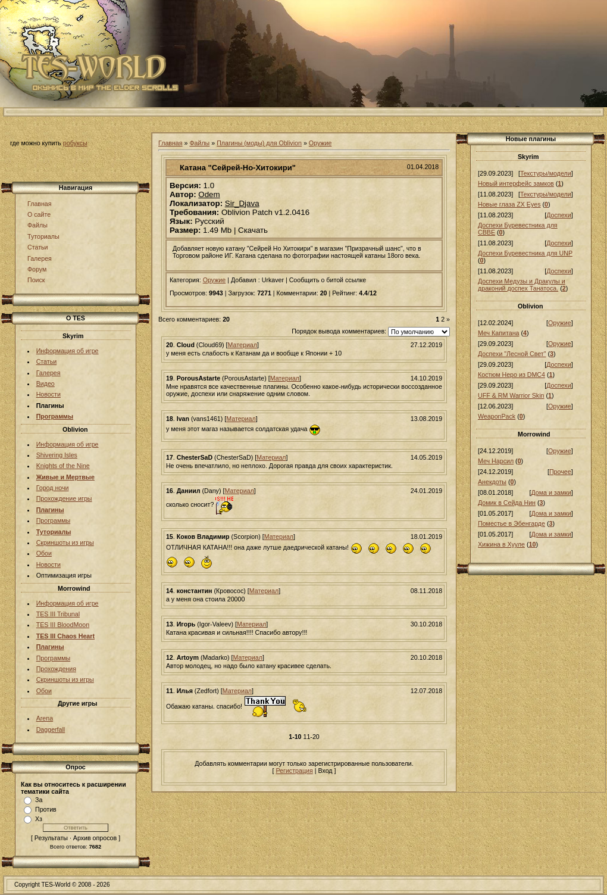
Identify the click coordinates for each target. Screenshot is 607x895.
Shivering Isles (56, 455)
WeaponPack (496, 416)
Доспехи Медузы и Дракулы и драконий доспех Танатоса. (521, 284)
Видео (45, 383)
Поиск (36, 279)
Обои (44, 553)
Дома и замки (551, 492)
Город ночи (52, 487)
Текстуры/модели (545, 173)
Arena (44, 718)
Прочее (560, 471)
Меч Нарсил (496, 460)
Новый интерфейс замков (516, 183)
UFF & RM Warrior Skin (511, 395)
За (38, 799)
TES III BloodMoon (62, 624)
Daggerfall (50, 729)
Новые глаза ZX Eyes (509, 204)
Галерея (39, 258)
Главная (39, 203)
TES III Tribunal (58, 614)
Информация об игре (67, 350)
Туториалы (43, 236)
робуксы (75, 142)
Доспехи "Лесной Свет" (512, 353)
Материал (242, 344)
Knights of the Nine (63, 465)
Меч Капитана (498, 332)
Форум (36, 269)
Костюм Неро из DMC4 (511, 374)
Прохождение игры (64, 498)
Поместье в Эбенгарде (511, 523)
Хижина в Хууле (501, 544)
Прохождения (56, 668)
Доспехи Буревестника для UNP (525, 253)
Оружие (320, 142)
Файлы (37, 225)
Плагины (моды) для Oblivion (259, 142)
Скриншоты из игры (65, 542)
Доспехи (558, 215)
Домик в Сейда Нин (507, 502)
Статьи (37, 247)
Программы (53, 520)
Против (46, 809)
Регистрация (294, 770)
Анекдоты (492, 481)
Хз (38, 818)
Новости (48, 394)
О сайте (39, 214)
